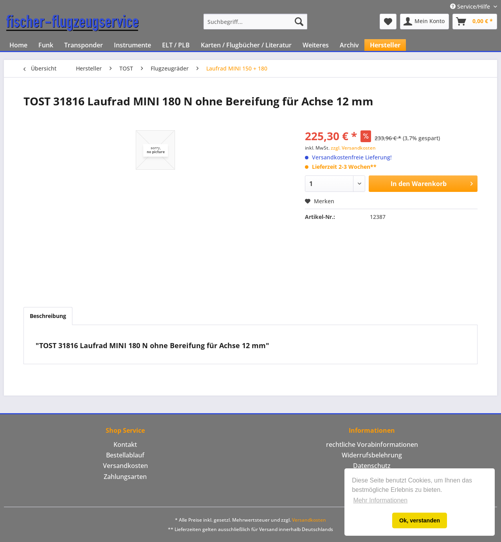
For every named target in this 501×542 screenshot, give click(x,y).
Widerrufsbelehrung (372, 455)
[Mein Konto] (424, 21)
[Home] (18, 45)
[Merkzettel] (388, 21)
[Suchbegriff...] (255, 21)
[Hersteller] (385, 45)
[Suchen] (299, 21)
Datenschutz (372, 465)
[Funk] (46, 45)
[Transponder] (83, 45)
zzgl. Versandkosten (353, 148)
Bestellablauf (125, 455)
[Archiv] (349, 45)
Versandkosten (125, 465)
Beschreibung (48, 316)
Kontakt (125, 444)
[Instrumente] (132, 45)
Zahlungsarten (125, 476)
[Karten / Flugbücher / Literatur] (246, 45)
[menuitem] (255, 21)
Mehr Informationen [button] (380, 500)
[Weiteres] (315, 45)
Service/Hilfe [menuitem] (471, 6)
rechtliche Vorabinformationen (372, 444)
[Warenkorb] (474, 21)
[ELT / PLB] (176, 45)
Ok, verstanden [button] (419, 520)
